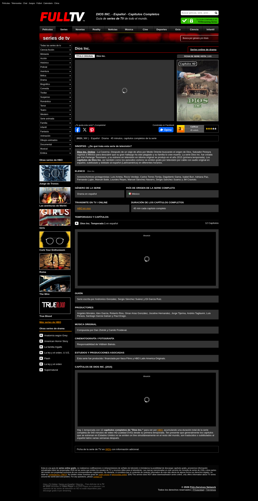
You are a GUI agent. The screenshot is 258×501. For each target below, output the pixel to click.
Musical (44, 149)
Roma (54, 263)
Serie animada (47, 118)
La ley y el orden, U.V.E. (57, 352)
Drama (43, 80)
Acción (43, 58)
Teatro (43, 110)
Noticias (113, 29)
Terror (43, 106)
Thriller (43, 93)
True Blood (54, 307)
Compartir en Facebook (77, 129)
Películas (47, 29)
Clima (56, 3)
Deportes (161, 29)
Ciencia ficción (47, 50)
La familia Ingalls (53, 347)
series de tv (56, 38)
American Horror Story (56, 341)
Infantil (210, 29)
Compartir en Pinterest (92, 129)
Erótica (43, 153)
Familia (43, 123)
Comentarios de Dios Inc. (166, 129)
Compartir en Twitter (84, 129)
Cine (145, 29)
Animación (45, 136)
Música (129, 29)
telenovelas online (119, 474)
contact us (97, 477)
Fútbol (39, 3)
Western (44, 114)
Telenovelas (16, 3)
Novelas (80, 29)
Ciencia (194, 29)
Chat (25, 3)
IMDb (108, 449)
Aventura (44, 71)
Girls (54, 219)
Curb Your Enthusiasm (54, 241)
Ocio (178, 29)
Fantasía (44, 131)
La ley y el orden (53, 364)
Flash (47, 358)
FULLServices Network (203, 487)
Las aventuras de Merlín (54, 197)
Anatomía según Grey (56, 335)
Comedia (44, 88)
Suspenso (45, 97)
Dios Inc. (101, 56)
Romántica (45, 101)
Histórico (44, 62)
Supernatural (51, 370)
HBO (160, 430)
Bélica (43, 75)
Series (64, 29)
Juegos (32, 3)
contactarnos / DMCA (58, 474)
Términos (211, 489)
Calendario (48, 3)
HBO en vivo (84, 208)
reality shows (104, 474)
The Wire (54, 285)
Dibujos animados (48, 140)
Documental (46, 144)
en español (99, 223)
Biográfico (45, 84)
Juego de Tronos (54, 175)
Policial (43, 67)
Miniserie (44, 54)
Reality (97, 29)
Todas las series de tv (50, 45)
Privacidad (198, 489)
